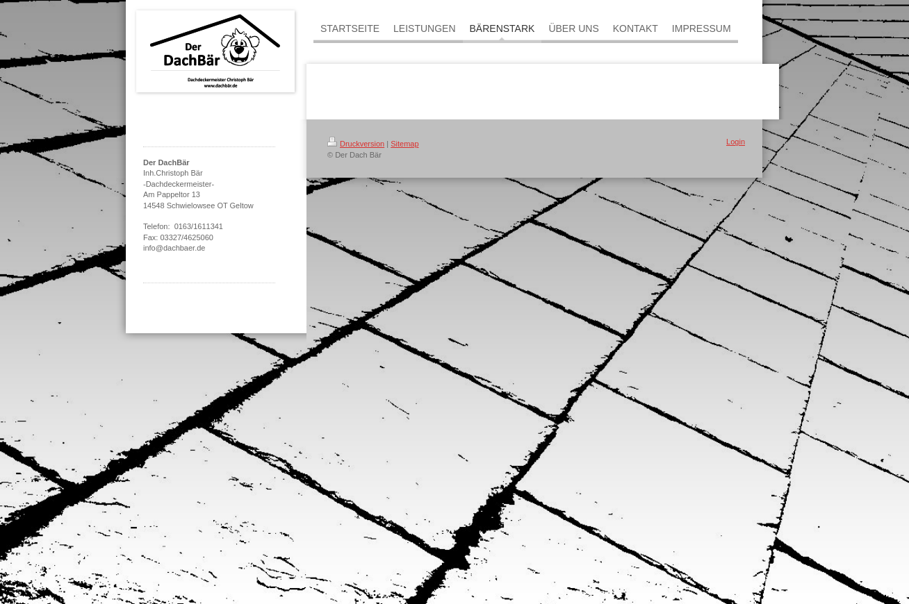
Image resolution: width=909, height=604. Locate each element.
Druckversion (355, 144)
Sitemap (404, 144)
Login (735, 141)
